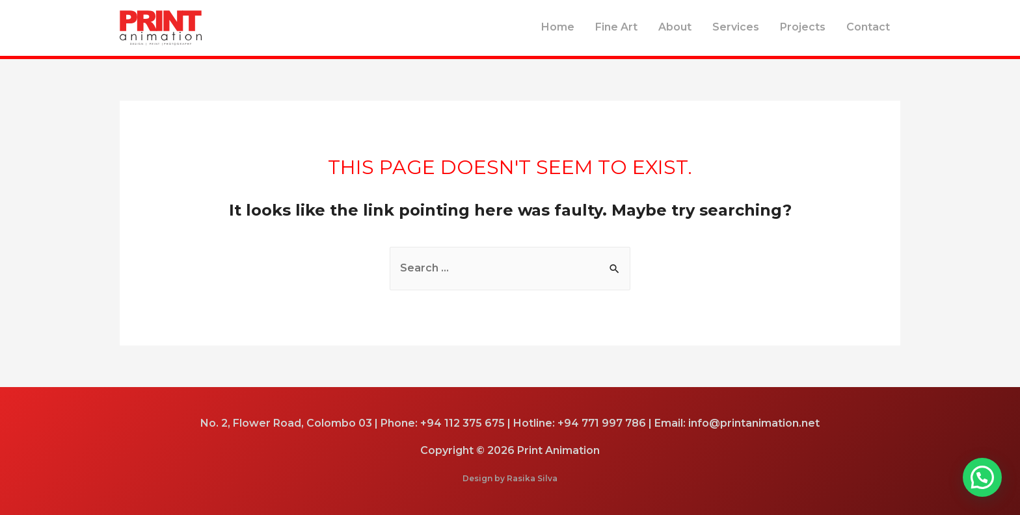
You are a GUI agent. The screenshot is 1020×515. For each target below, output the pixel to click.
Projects (802, 27)
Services (735, 27)
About (674, 27)
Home (557, 27)
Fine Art (616, 27)
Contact (868, 27)
